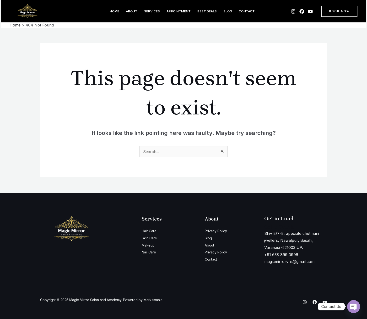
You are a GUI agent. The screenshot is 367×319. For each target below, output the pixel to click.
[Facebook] (301, 11)
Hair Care (150, 230)
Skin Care (150, 238)
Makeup (149, 245)
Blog (227, 11)
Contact (247, 11)
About (131, 11)
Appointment (179, 11)
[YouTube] (310, 11)
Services (152, 11)
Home (114, 11)
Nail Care (150, 252)
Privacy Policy (218, 230)
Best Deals (207, 11)
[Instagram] (293, 11)
